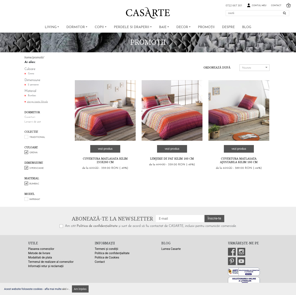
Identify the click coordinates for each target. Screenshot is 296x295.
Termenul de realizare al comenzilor (51, 261)
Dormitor (75, 27)
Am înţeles (80, 288)
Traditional (37, 137)
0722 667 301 (234, 5)
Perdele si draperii (131, 27)
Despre (228, 27)
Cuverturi (29, 117)
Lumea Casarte (171, 248)
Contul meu (256, 5)
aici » (65, 288)
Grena (33, 153)
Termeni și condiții (106, 248)
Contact (276, 6)
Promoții (206, 27)
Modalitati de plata (40, 257)
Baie (162, 27)
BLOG (246, 27)
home (27, 57)
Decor (182, 27)
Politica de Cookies (107, 257)
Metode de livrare (39, 253)
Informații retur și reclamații (46, 266)
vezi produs (105, 148)
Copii (99, 27)
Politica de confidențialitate (97, 226)
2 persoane (36, 168)
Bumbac (34, 184)
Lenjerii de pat (32, 121)
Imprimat (34, 199)
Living (51, 27)
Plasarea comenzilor (41, 248)
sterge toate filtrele (37, 101)
